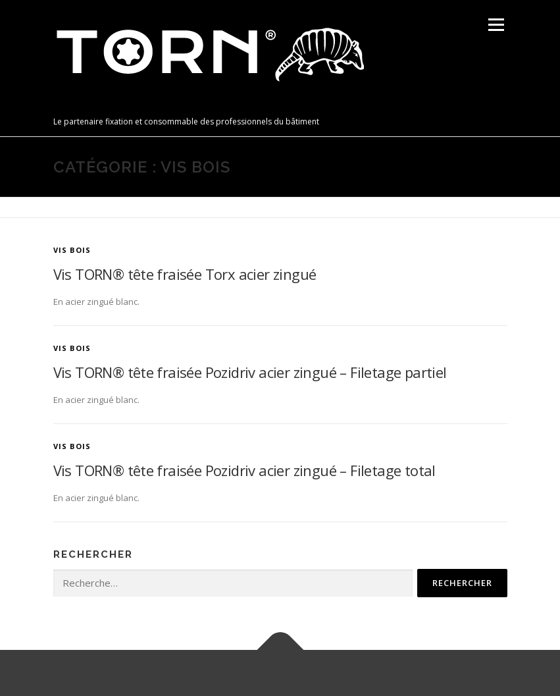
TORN (76, 108)
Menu (495, 24)
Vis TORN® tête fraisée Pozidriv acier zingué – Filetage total (244, 470)
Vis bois (72, 250)
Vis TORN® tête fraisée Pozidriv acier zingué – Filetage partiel (250, 372)
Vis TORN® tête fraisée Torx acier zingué (185, 274)
